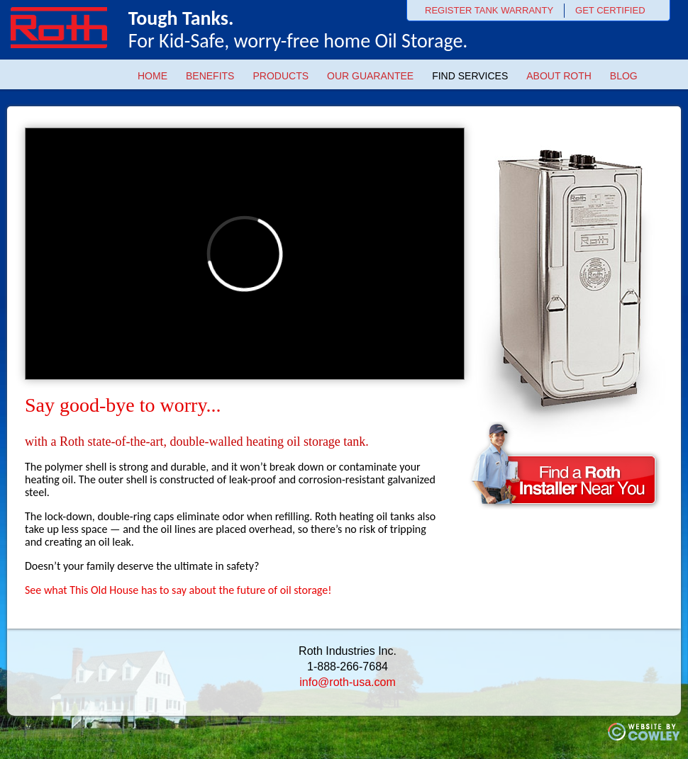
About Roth (559, 75)
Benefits (210, 75)
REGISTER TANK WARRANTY (489, 10)
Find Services (470, 75)
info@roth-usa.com (347, 682)
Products (281, 75)
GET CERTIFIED (610, 10)
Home (152, 75)
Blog (624, 75)
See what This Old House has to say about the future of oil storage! (178, 590)
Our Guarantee (370, 75)
